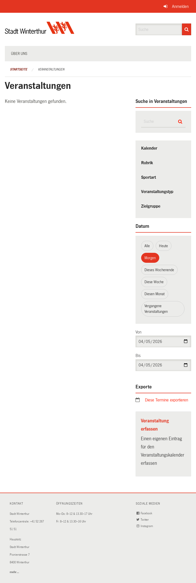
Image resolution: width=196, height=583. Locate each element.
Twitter (143, 519)
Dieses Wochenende (159, 270)
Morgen (150, 258)
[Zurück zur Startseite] (40, 32)
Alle (147, 246)
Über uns (19, 54)
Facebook (145, 513)
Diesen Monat (154, 294)
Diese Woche (154, 282)
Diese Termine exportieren (166, 400)
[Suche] (186, 29)
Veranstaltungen (51, 69)
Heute (163, 246)
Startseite (18, 69)
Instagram (145, 526)
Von (138, 332)
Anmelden (180, 6)
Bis (138, 355)
